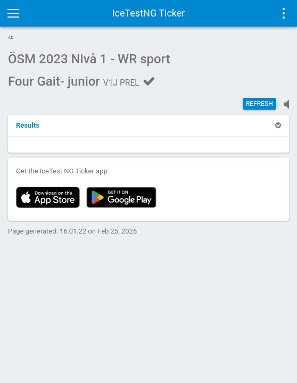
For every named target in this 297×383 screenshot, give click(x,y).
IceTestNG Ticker (148, 13)
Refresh (259, 103)
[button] (27, 125)
